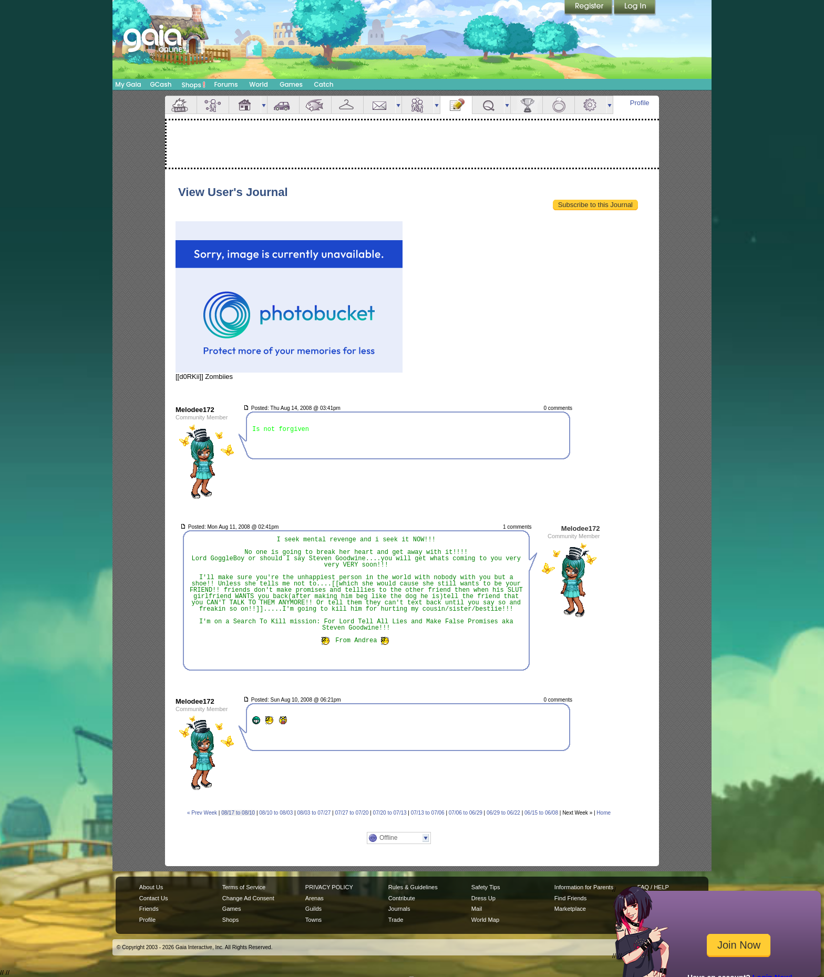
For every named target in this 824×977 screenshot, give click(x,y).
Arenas (314, 898)
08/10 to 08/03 (276, 813)
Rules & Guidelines (413, 887)
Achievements (526, 105)
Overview (181, 105)
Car (283, 105)
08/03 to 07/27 (314, 813)
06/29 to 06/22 (503, 813)
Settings (590, 105)
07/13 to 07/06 (428, 813)
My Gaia (128, 84)
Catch (324, 84)
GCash (161, 84)
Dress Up (483, 898)
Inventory (347, 105)
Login (635, 8)
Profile (640, 103)
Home (603, 813)
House (245, 105)
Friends (418, 105)
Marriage (558, 105)
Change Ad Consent (248, 898)
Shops (193, 84)
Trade (395, 920)
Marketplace (570, 909)
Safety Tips (485, 887)
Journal (456, 105)
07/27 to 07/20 (351, 813)
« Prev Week (202, 813)
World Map (485, 920)
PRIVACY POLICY (329, 887)
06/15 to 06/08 (541, 813)
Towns (313, 920)
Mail (379, 105)
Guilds (313, 909)
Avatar (213, 105)
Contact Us (153, 898)
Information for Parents (583, 887)
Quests (488, 105)
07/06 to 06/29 (465, 813)
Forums (226, 84)
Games (291, 84)
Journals (399, 909)
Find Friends (570, 898)
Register (589, 8)
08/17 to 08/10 (238, 813)
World (258, 84)
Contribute (401, 898)
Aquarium (315, 105)
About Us (151, 887)
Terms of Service (243, 887)
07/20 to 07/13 (390, 813)
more (264, 105)
